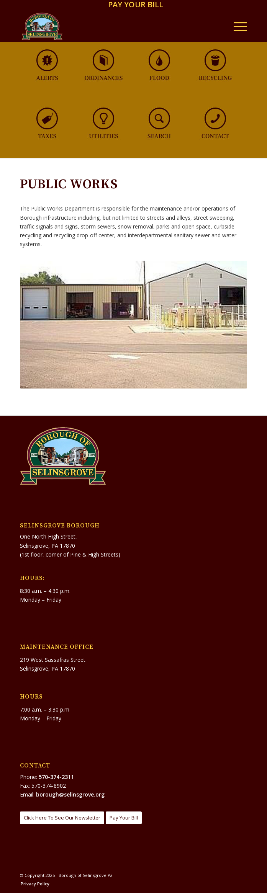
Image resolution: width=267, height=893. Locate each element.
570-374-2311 (56, 776)
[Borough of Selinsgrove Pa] (110, 26)
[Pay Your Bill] (124, 817)
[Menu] (236, 26)
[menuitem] (135, 5)
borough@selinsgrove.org (70, 794)
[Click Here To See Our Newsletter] (62, 817)
